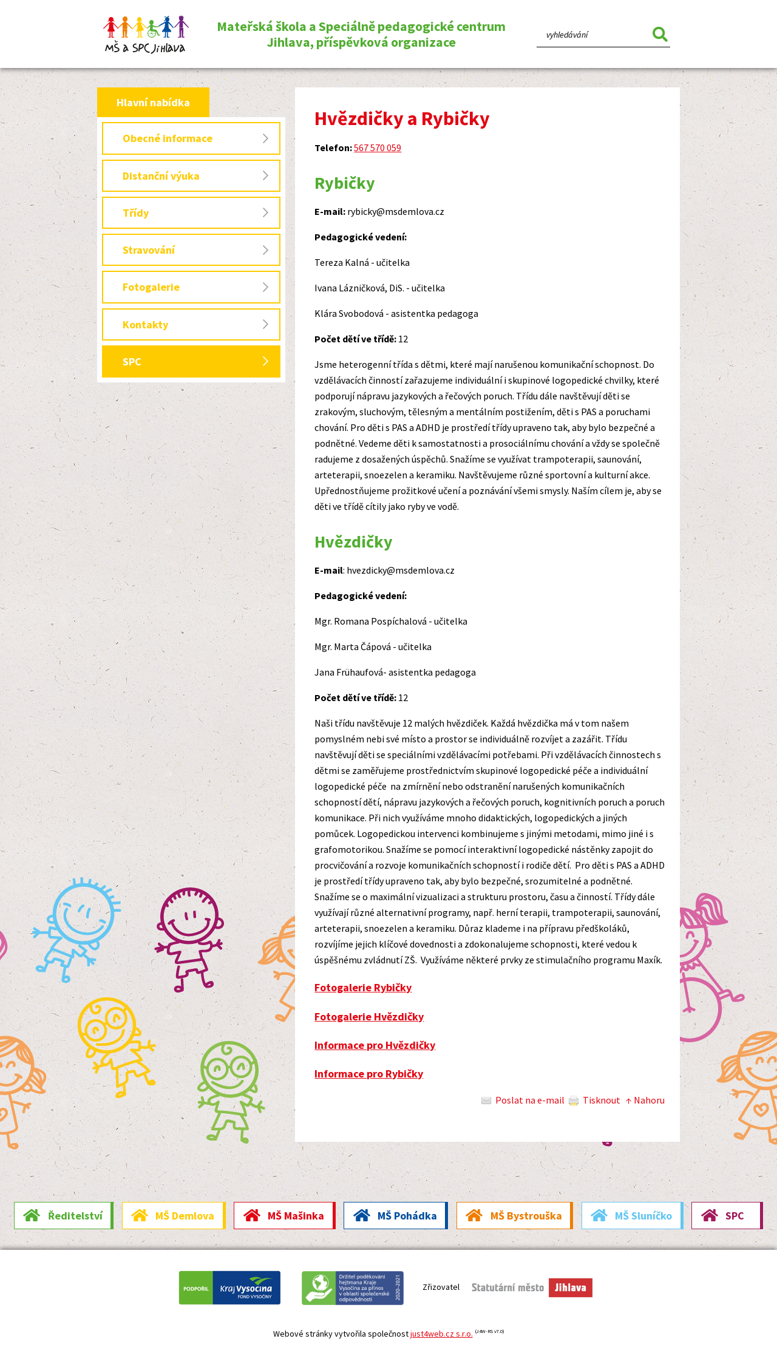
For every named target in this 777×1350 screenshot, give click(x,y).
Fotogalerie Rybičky (363, 987)
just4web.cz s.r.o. (441, 1333)
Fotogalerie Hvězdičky (369, 1016)
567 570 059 (377, 147)
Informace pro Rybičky (368, 1073)
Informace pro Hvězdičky (374, 1045)
